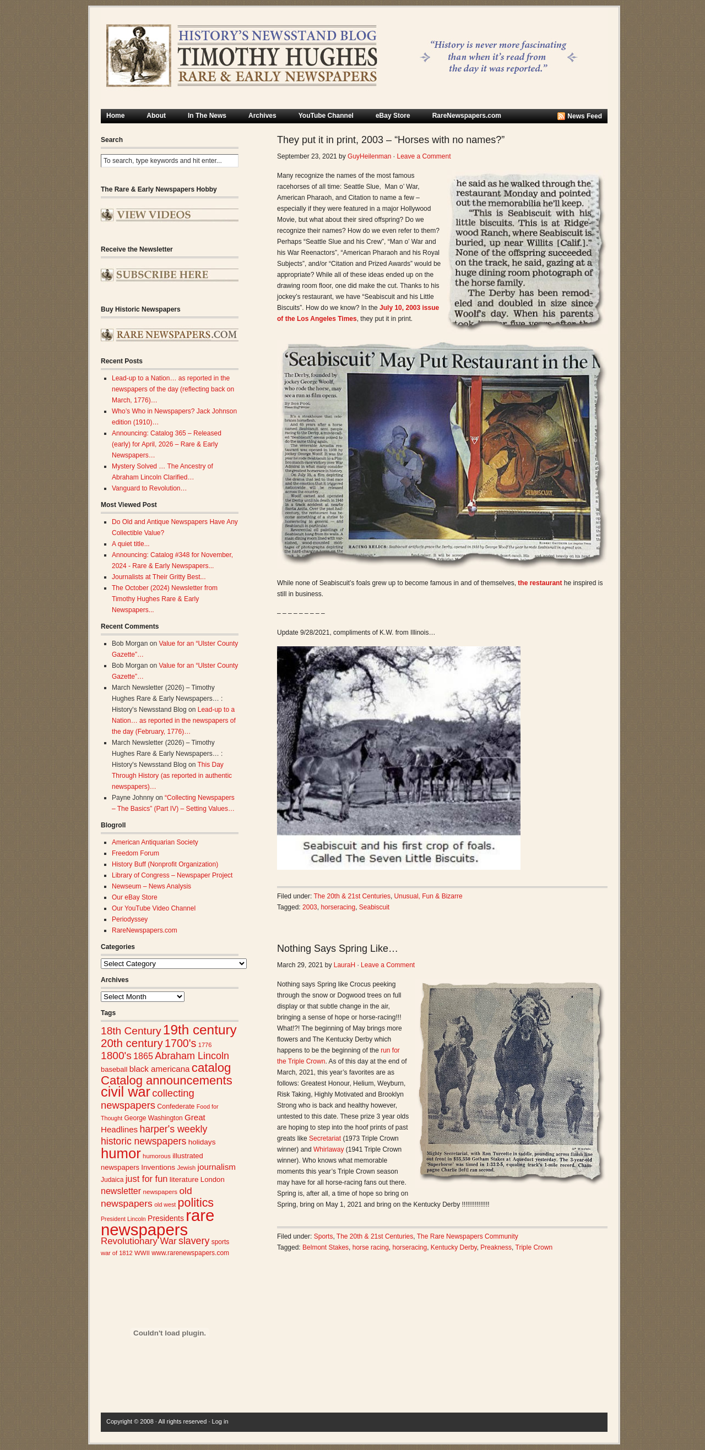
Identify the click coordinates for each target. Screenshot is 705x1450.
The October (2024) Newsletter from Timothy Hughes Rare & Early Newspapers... (165, 599)
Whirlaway (328, 1149)
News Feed (584, 116)
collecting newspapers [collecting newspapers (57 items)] (147, 1099)
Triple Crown (534, 1247)
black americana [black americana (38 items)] (159, 1068)
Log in (220, 1421)
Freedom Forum (135, 853)
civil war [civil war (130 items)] (125, 1091)
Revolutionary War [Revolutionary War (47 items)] (139, 1241)
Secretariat (325, 1138)
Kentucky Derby (454, 1247)
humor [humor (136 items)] (121, 1153)
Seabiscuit (374, 907)
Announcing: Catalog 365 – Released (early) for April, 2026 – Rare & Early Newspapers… (166, 444)
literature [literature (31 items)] (184, 1179)
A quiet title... (131, 544)
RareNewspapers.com (466, 115)
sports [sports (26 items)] (221, 1242)
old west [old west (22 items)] (165, 1204)
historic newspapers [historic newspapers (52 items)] (143, 1141)
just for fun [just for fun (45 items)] (147, 1179)
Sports (323, 1236)
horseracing (338, 907)
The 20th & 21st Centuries (352, 896)
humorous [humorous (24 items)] (157, 1156)
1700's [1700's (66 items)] (180, 1043)
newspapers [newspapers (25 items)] (160, 1191)
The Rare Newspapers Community (467, 1236)
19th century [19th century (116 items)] (200, 1029)
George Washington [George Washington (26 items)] (153, 1118)
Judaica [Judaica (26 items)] (112, 1180)
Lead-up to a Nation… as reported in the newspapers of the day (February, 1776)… (174, 720)
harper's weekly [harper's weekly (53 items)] (173, 1129)
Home (115, 115)
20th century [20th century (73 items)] (132, 1043)
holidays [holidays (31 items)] (202, 1142)
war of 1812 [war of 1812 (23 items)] (117, 1253)
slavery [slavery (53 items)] (193, 1240)
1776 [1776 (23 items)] (205, 1045)
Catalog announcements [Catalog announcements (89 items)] (166, 1080)
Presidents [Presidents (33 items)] (166, 1218)
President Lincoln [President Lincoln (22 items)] (123, 1218)
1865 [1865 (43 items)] (143, 1056)
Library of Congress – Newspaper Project (172, 875)
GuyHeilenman (369, 156)
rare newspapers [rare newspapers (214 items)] (157, 1222)
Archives (262, 115)
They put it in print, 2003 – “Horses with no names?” (391, 139)
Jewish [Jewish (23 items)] (186, 1167)
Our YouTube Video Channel (154, 908)
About (156, 115)
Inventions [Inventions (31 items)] (158, 1167)
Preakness (496, 1247)
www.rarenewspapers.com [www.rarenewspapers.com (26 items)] (190, 1253)
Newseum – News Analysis (151, 886)
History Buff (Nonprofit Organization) (165, 864)
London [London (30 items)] (212, 1179)
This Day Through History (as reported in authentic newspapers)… (172, 776)
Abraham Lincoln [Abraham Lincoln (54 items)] (192, 1055)
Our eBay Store (135, 897)
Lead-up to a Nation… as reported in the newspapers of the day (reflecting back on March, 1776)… (173, 389)
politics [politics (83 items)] (196, 1202)
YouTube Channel (326, 115)
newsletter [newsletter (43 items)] (121, 1191)
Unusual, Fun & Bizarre (428, 896)
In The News (207, 115)
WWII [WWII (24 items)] (142, 1253)
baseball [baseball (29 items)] (114, 1069)
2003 (309, 907)
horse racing (370, 1247)
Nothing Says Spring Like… (337, 948)
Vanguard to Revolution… (149, 488)
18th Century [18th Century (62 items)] (131, 1031)
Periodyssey (130, 919)
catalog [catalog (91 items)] (211, 1068)
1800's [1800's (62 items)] (116, 1055)
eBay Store (393, 115)
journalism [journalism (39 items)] (217, 1166)
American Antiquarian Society (155, 842)
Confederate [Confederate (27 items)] (175, 1106)
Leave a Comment (424, 156)
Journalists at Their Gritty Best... (159, 577)
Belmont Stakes (325, 1247)
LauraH (344, 965)
